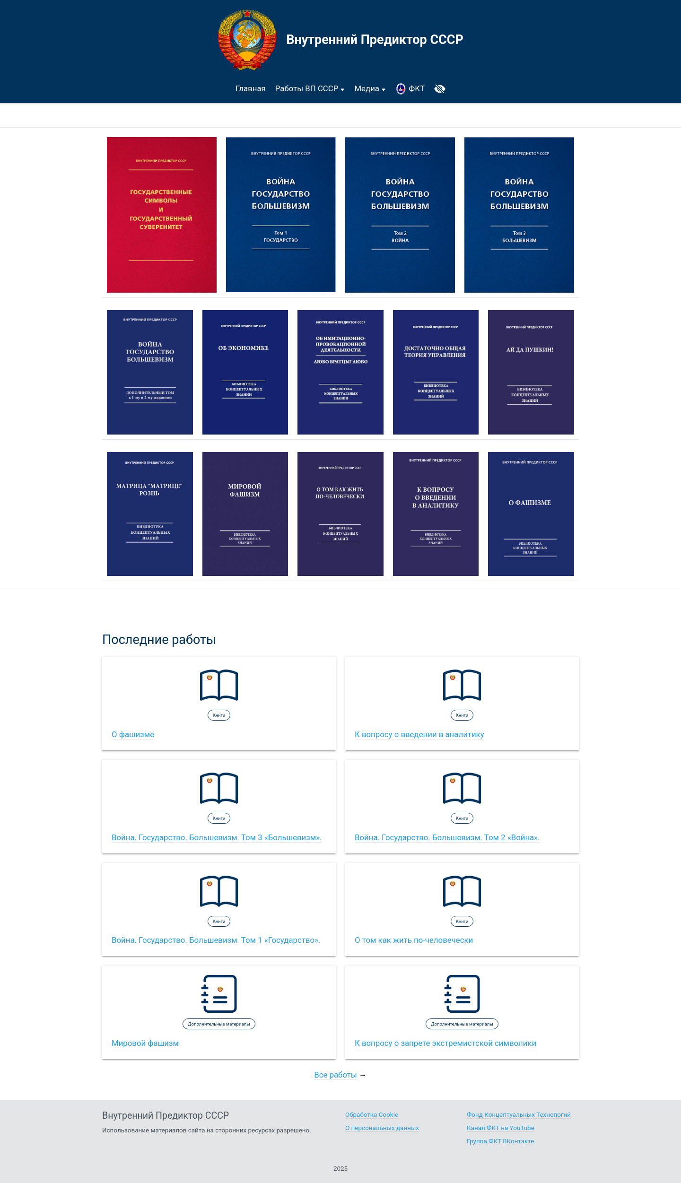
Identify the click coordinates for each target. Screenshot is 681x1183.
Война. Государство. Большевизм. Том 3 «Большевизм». (217, 837)
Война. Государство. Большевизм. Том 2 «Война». (447, 837)
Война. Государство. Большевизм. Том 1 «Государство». (216, 940)
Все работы (335, 1074)
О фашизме (133, 734)
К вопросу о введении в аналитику (419, 734)
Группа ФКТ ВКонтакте (500, 1141)
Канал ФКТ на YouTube (500, 1127)
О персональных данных (382, 1127)
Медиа (370, 88)
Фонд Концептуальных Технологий (519, 1114)
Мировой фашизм (145, 1043)
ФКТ (410, 89)
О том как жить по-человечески (414, 940)
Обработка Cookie (371, 1114)
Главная (251, 88)
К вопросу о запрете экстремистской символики (445, 1043)
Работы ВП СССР (310, 88)
